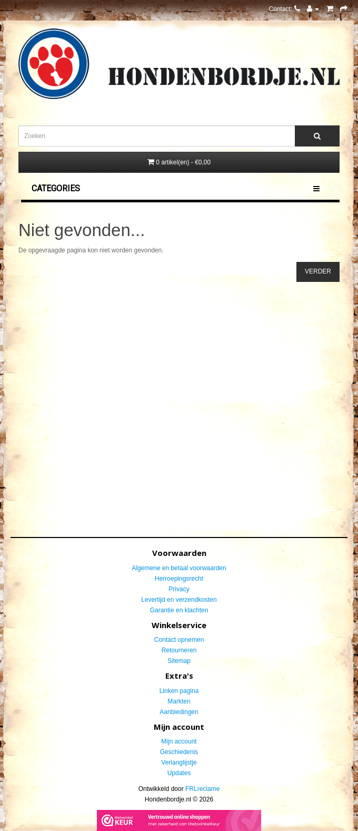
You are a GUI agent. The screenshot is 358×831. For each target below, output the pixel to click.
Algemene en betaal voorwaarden (179, 568)
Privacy (178, 589)
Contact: (284, 9)
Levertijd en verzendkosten (178, 599)
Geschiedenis (179, 752)
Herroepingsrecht (179, 578)
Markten (178, 701)
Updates (179, 773)
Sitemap (179, 660)
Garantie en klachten (179, 610)
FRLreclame (202, 789)
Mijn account (178, 741)
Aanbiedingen (179, 712)
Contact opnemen (179, 639)
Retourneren (179, 650)
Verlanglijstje (178, 762)
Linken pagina (179, 691)
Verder (318, 271)
